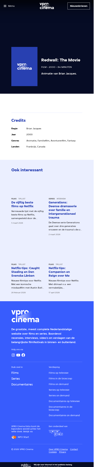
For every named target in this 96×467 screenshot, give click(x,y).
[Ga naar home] (47, 6)
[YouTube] (18, 355)
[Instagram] (13, 355)
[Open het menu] (9, 6)
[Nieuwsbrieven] (79, 6)
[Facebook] (23, 355)
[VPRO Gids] (56, 433)
